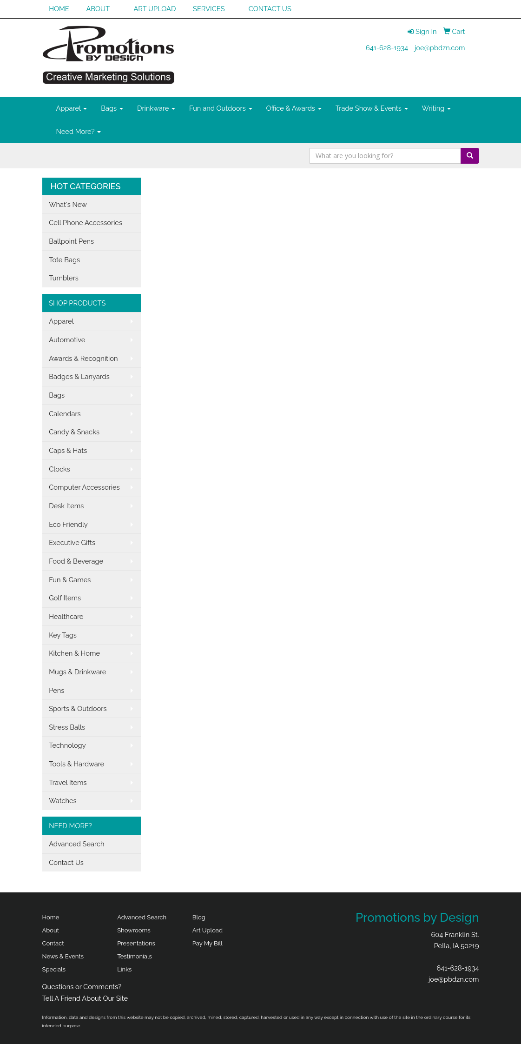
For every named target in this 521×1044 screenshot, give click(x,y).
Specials (54, 969)
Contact (53, 943)
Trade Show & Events (372, 108)
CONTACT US (270, 9)
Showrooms (134, 930)
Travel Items (67, 782)
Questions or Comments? (82, 987)
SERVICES (209, 9)
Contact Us (66, 862)
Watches (63, 801)
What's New (68, 204)
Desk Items (66, 506)
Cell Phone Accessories (85, 222)
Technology (67, 745)
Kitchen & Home (74, 653)
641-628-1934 (387, 48)
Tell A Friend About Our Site (85, 998)
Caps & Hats (68, 450)
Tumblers (64, 278)
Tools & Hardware (76, 764)
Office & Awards (294, 108)
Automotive (67, 340)
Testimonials (134, 956)
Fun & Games (70, 580)
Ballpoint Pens (71, 241)
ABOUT (98, 9)
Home (50, 917)
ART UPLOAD (154, 9)
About (50, 930)
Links (124, 969)
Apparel (71, 108)
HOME (59, 9)
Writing (436, 108)
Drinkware (156, 108)
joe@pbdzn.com (440, 48)
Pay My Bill (207, 943)
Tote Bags (64, 260)
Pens (56, 690)
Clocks (59, 469)
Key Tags (63, 635)
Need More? (78, 131)
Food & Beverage (76, 561)
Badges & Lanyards (79, 376)
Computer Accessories (84, 487)
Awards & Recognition (83, 358)
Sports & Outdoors (77, 708)
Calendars (65, 414)
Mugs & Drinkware (77, 672)
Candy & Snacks (74, 432)
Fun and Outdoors (220, 108)
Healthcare (66, 616)
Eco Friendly (68, 524)
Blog (198, 917)
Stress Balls (67, 727)
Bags (112, 108)
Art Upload (207, 930)
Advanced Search (76, 844)
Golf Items (65, 598)
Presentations (136, 943)
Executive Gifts (72, 542)
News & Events (63, 956)
